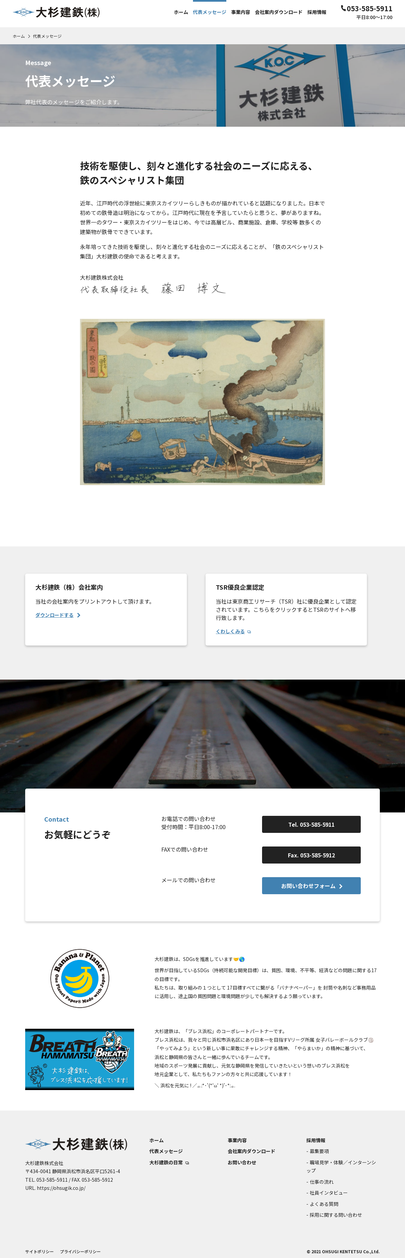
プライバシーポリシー (80, 1251)
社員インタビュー (329, 1192)
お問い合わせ (242, 1162)
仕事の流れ (322, 1181)
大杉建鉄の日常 (169, 1162)
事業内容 (237, 1140)
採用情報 (315, 1140)
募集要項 (319, 1151)
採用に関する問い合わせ (336, 1214)
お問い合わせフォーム (311, 886)
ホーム (19, 36)
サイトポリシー (39, 1251)
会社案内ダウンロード (251, 1151)
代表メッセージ (166, 1151)
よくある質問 (324, 1203)
